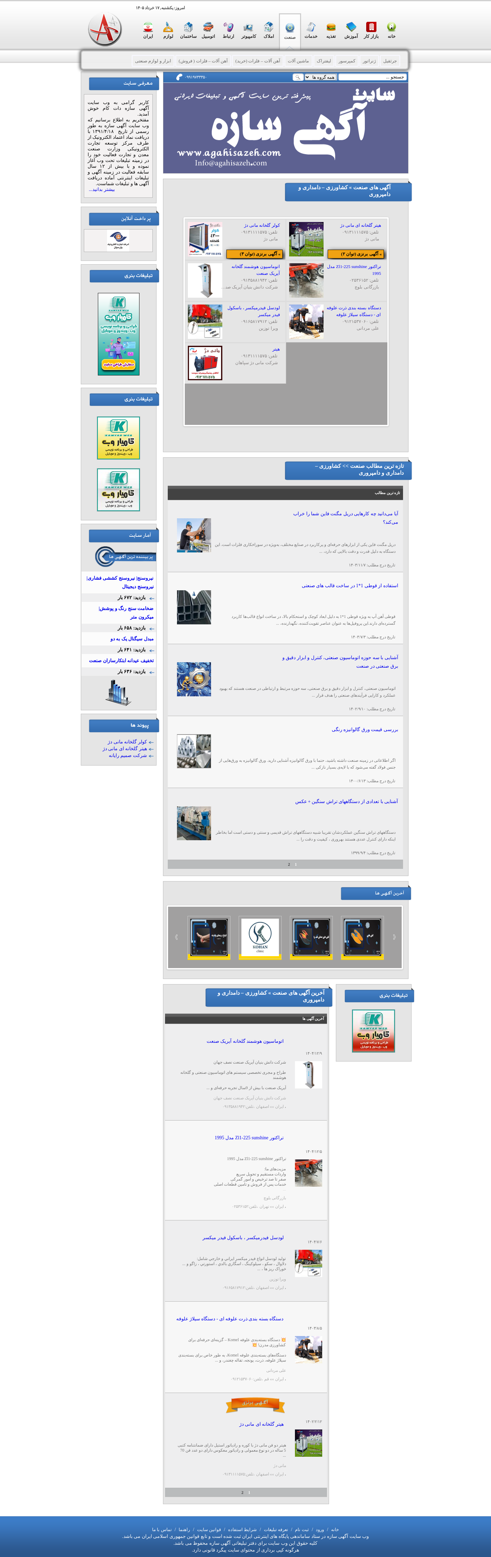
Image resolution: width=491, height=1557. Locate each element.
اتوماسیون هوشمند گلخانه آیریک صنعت (245, 1041)
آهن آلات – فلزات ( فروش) (203, 60)
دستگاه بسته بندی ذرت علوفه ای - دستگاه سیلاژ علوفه (229, 1318)
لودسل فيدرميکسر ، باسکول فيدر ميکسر (243, 1237)
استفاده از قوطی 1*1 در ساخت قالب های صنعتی (350, 585)
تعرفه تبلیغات (275, 1529)
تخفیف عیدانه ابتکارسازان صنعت (121, 660)
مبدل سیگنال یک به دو (132, 638)
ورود (319, 1529)
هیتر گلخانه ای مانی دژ (261, 1424)
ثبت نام (301, 1529)
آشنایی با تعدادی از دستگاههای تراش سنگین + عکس (346, 801)
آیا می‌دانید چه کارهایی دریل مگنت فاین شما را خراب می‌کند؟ (345, 518)
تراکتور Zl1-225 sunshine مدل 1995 (248, 1137)
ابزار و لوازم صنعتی (153, 60)
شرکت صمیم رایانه (128, 755)
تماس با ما (162, 1529)
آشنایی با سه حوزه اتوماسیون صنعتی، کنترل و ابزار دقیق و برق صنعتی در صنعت (340, 662)
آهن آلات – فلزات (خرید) (257, 60)
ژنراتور (369, 60)
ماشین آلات (298, 60)
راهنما (184, 1529)
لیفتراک (324, 60)
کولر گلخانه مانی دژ (127, 741)
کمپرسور (347, 60)
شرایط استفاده (242, 1529)
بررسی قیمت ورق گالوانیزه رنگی (365, 729)
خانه (334, 1529)
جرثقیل (390, 60)
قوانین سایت (208, 1529)
